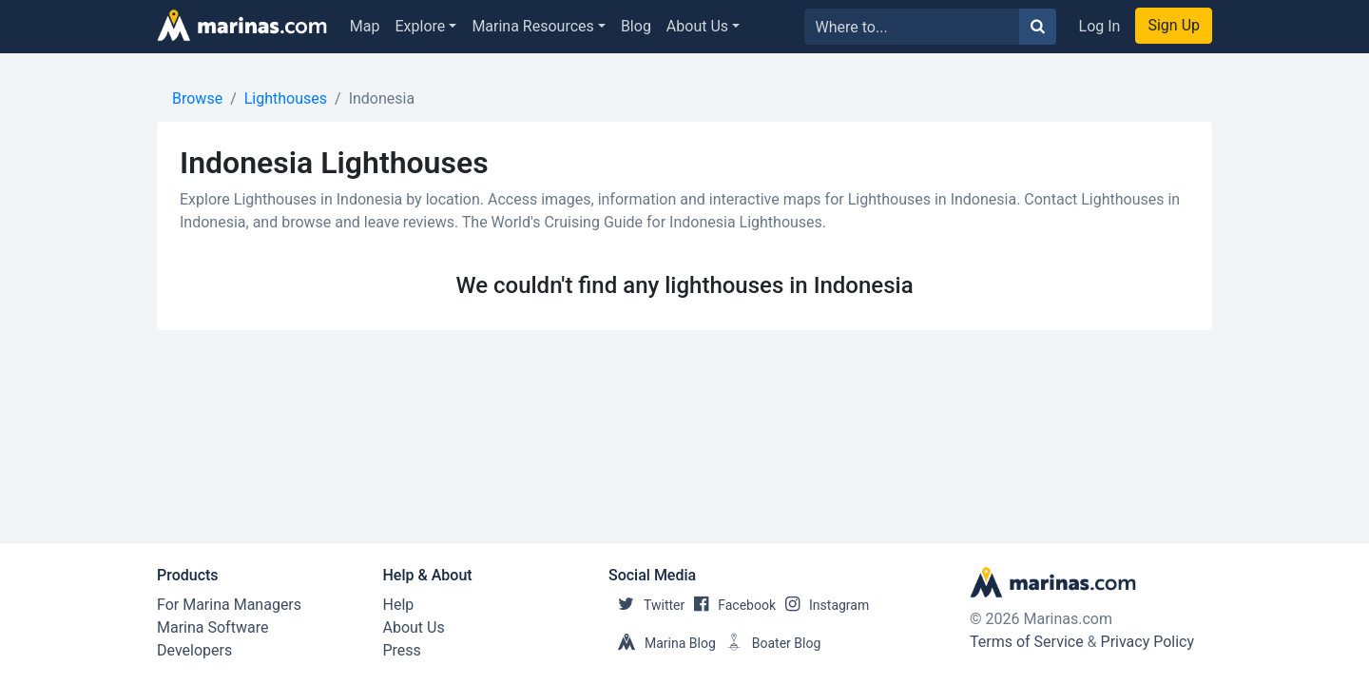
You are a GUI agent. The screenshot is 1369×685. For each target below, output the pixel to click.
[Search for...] (912, 27)
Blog (636, 26)
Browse (197, 98)
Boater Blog (768, 643)
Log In (1100, 26)
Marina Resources (532, 26)
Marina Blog (662, 643)
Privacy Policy (1148, 642)
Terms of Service (1027, 642)
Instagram (822, 605)
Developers (194, 650)
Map (365, 26)
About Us (697, 26)
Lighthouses (285, 98)
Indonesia (382, 98)
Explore (420, 26)
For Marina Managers (229, 605)
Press (402, 650)
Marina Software (212, 627)
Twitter (646, 605)
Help (399, 605)
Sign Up (1173, 25)
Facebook (730, 605)
